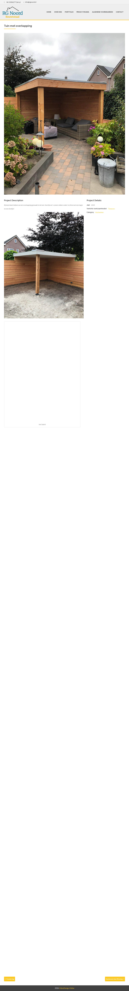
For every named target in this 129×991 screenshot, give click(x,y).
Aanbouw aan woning (115, 979)
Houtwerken (99, 212)
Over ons (58, 12)
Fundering (9, 979)
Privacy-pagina (82, 12)
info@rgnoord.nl (30, 2)
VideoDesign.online (66, 988)
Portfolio (69, 12)
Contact (119, 12)
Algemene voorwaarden (102, 12)
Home (49, 12)
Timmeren (111, 209)
